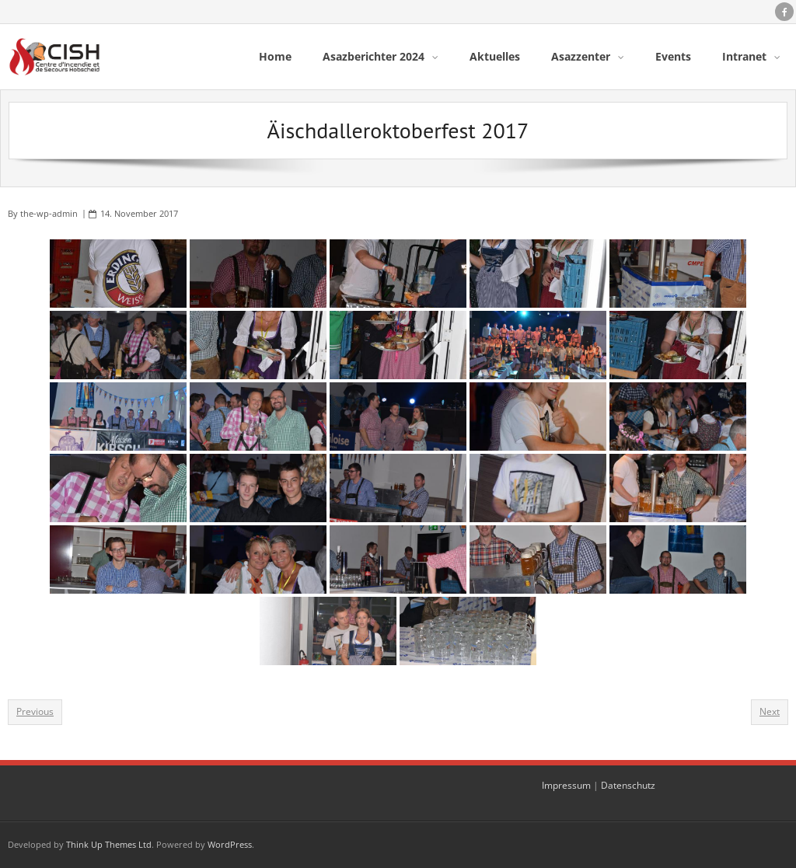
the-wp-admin (49, 213)
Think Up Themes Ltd (109, 844)
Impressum (566, 785)
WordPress (230, 844)
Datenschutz (628, 785)
